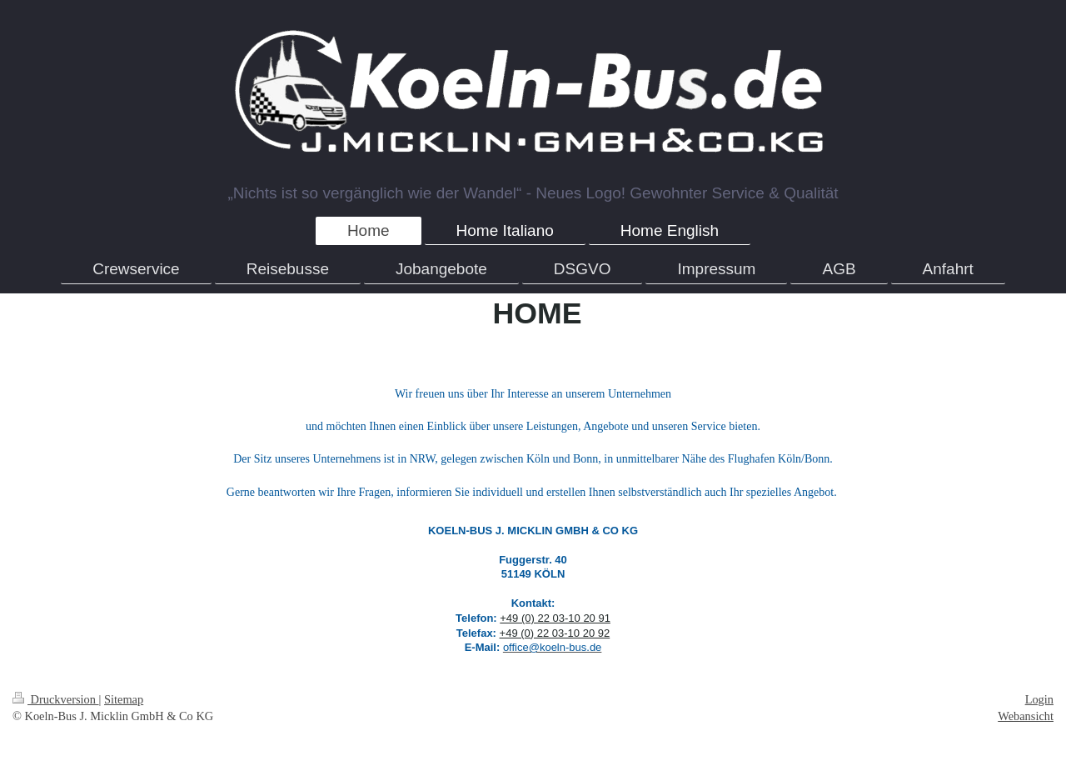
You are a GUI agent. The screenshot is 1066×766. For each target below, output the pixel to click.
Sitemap (123, 699)
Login (1039, 699)
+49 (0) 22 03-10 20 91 (555, 618)
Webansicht (1026, 716)
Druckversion (55, 699)
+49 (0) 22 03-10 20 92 (555, 633)
